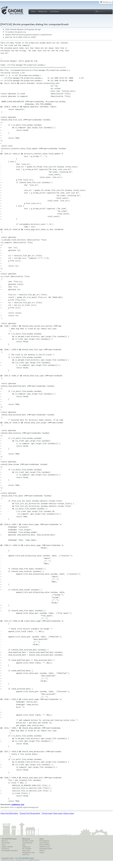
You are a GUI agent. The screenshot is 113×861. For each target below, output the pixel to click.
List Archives (54, 11)
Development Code (28, 852)
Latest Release (44, 843)
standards (12, 860)
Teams (4, 845)
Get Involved (6, 843)
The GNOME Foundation (10, 850)
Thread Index (47, 813)
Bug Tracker (26, 850)
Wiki (23, 845)
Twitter (41, 852)
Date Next (13, 813)
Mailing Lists (42, 11)
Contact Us (5, 848)
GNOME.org (106, 2)
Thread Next (35, 813)
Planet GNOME (44, 845)
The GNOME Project (9, 839)
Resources (26, 839)
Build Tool (25, 854)
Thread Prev (24, 813)
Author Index (69, 813)
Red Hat (24, 860)
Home (33, 11)
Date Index (58, 813)
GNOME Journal (44, 847)
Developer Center (28, 841)
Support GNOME (7, 847)
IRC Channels (26, 848)
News (41, 839)
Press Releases (44, 841)
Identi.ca (42, 850)
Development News (45, 848)
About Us (5, 841)
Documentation (27, 843)
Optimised (4, 860)
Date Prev (5, 813)
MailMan (37, 860)
